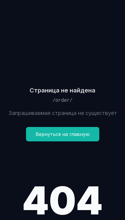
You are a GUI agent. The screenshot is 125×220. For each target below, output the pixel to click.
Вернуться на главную (63, 134)
